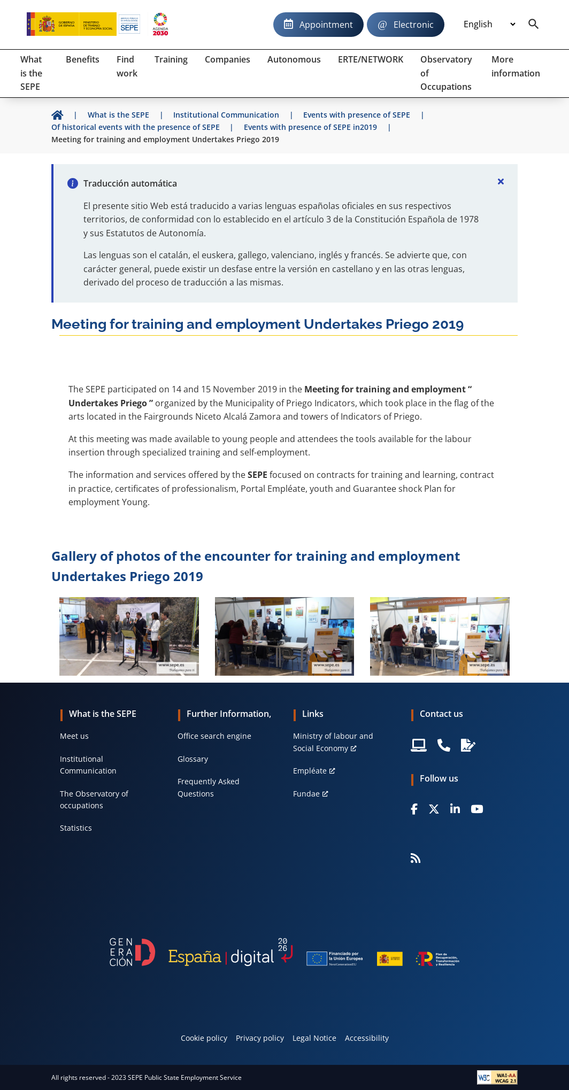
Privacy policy (260, 1038)
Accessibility (367, 1038)
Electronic (414, 24)
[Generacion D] (284, 952)
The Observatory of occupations (94, 799)
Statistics (76, 828)
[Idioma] (489, 24)
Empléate (310, 771)
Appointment (326, 24)
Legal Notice (314, 1038)
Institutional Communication (88, 765)
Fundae (306, 793)
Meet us (74, 736)
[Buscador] (533, 24)
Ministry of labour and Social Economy (333, 742)
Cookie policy (204, 1038)
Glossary (193, 759)
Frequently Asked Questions (209, 787)
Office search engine (214, 736)
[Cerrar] (500, 181)
